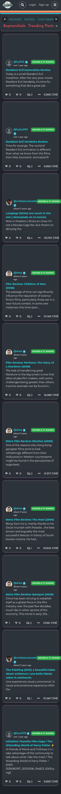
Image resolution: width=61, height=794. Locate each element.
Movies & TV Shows (43, 62)
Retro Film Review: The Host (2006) (30, 519)
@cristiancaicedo (25, 201)
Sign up (44, 4)
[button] (54, 4)
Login (32, 4)
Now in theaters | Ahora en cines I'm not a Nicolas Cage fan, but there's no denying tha (30, 225)
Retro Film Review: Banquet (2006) (29, 594)
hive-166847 (46, 19)
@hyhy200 (21, 129)
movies (29, 19)
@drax (18, 272)
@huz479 (20, 733)
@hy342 (19, 61)
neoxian (15, 19)
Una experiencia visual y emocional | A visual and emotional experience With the (30, 685)
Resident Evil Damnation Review (28, 70)
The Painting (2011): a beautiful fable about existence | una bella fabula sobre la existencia (30, 673)
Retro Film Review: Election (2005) (29, 441)
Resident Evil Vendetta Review (27, 141)
